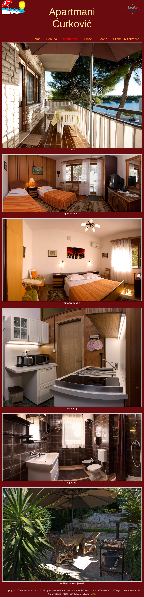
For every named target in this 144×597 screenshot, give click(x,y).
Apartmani (70, 39)
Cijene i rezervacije (126, 39)
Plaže (88, 39)
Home (36, 39)
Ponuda (51, 39)
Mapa (103, 39)
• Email (92, 594)
